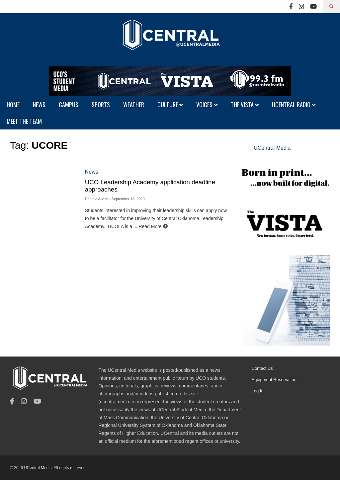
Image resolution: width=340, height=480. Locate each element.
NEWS (39, 104)
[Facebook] (291, 6)
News (91, 172)
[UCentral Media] (170, 40)
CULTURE (170, 104)
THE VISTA (245, 104)
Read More (152, 226)
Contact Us (262, 368)
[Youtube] (313, 6)
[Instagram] (301, 6)
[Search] (331, 6)
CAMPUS (68, 104)
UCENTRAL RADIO (293, 104)
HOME (13, 104)
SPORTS (101, 104)
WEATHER (133, 104)
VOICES (206, 104)
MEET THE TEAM (24, 121)
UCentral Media (272, 148)
